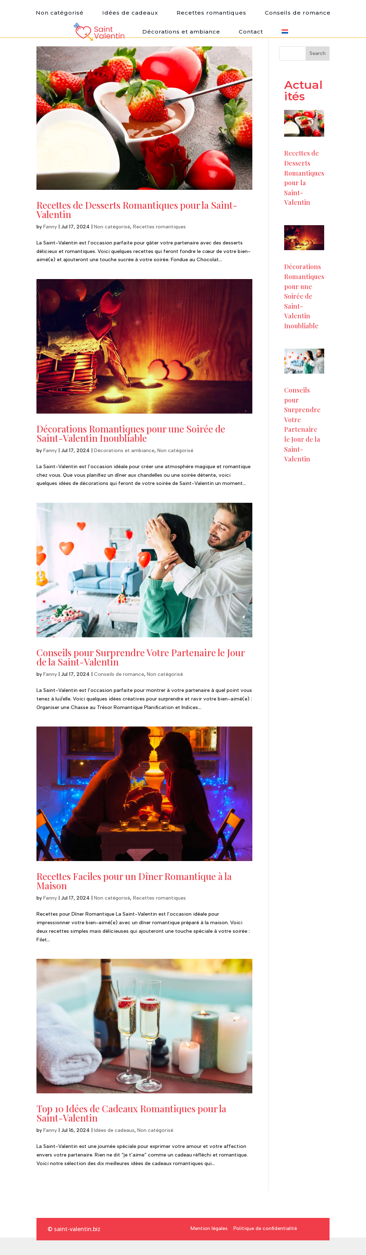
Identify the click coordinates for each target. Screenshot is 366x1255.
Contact (251, 31)
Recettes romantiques (211, 12)
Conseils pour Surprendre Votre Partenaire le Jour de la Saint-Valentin (140, 657)
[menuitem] (284, 31)
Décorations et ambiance (181, 31)
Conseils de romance (298, 12)
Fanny (50, 227)
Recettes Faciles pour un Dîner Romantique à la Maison (134, 881)
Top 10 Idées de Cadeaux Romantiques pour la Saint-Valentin (131, 1113)
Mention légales (209, 1228)
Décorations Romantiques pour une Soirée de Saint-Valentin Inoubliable (130, 433)
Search (318, 53)
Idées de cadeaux (130, 12)
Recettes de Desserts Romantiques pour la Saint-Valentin (136, 210)
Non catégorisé (60, 12)
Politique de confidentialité (265, 1228)
